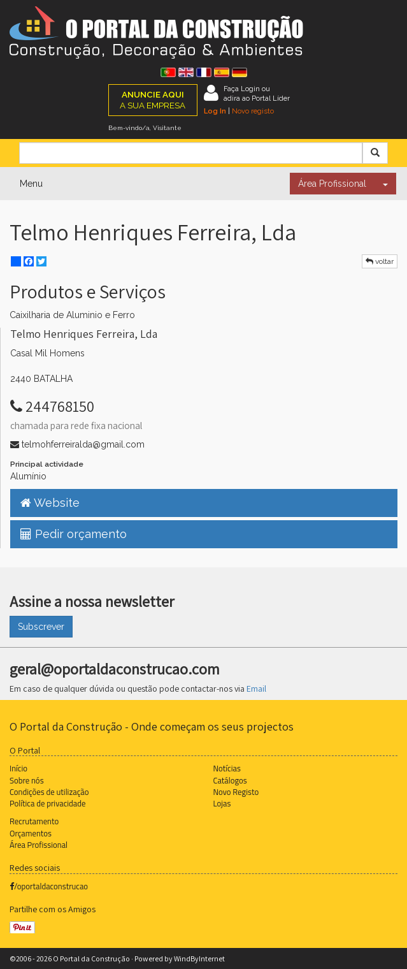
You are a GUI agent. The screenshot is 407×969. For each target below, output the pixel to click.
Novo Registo (236, 791)
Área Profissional (332, 183)
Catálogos (230, 780)
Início (18, 768)
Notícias (227, 768)
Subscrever (41, 627)
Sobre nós (27, 780)
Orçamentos (31, 833)
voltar (380, 261)
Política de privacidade (47, 803)
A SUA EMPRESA (152, 99)
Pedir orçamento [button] (73, 534)
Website (50, 502)
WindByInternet (199, 958)
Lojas (222, 803)
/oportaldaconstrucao (49, 886)
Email (256, 688)
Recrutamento (34, 821)
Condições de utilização (49, 791)
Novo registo (253, 110)
